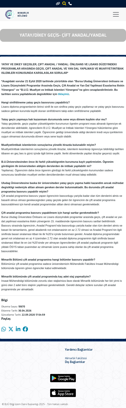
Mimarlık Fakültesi (76, 358)
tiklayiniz (63, 94)
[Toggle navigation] (116, 14)
